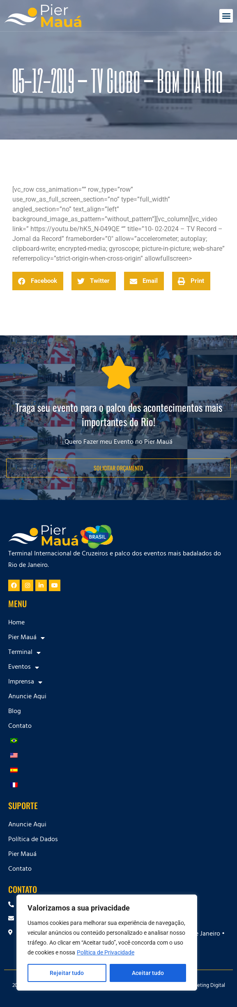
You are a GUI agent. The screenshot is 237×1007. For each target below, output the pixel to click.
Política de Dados (33, 840)
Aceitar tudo (148, 973)
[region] (106, 943)
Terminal (24, 652)
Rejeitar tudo (67, 973)
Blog (14, 712)
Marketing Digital (205, 986)
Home (16, 623)
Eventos (23, 667)
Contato (20, 726)
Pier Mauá (26, 638)
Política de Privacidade (105, 952)
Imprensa (25, 682)
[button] (226, 16)
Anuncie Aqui (27, 697)
